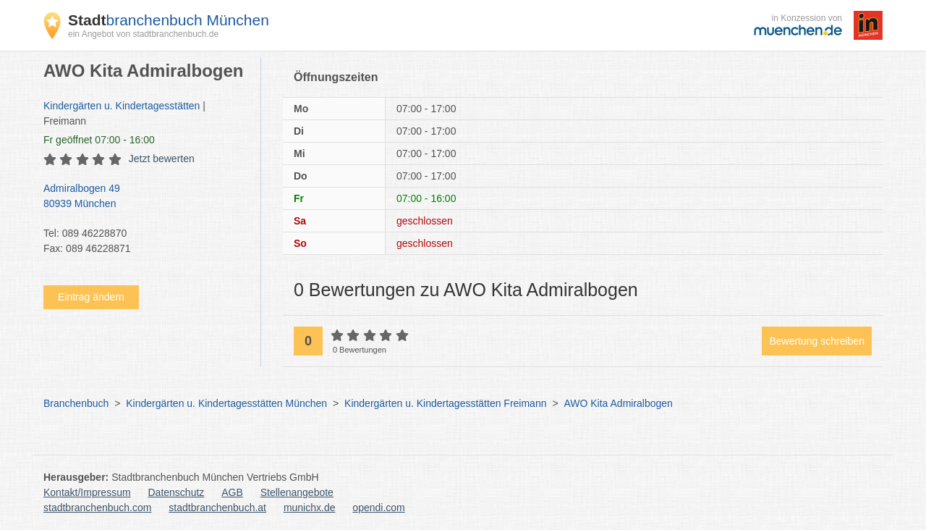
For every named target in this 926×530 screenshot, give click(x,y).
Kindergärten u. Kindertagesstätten (121, 106)
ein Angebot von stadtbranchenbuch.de (143, 34)
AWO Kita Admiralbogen (618, 403)
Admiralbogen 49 (144, 196)
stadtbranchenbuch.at (217, 507)
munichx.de (310, 507)
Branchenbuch (76, 403)
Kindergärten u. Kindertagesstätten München (226, 403)
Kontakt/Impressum (87, 492)
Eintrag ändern (91, 297)
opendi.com (378, 507)
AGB (232, 492)
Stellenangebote (297, 492)
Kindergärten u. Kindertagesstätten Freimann (445, 403)
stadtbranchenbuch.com (97, 507)
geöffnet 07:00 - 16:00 (99, 140)
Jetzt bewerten (162, 158)
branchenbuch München (168, 20)
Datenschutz (176, 492)
